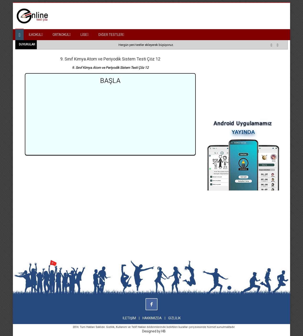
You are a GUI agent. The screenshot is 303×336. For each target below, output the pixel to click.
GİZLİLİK (174, 318)
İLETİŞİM (129, 318)
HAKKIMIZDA (152, 318)
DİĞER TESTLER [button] (111, 35)
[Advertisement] (110, 119)
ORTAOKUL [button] (62, 35)
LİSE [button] (85, 35)
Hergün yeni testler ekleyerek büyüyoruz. (146, 45)
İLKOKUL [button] (36, 35)
